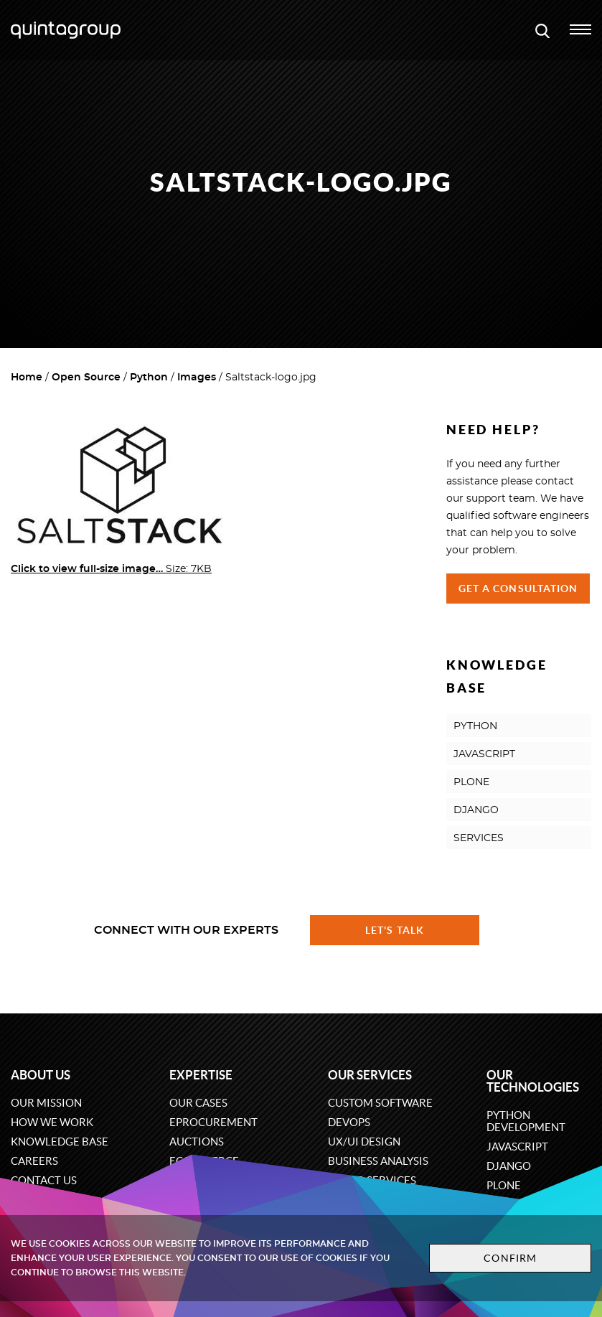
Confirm (510, 1258)
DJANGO (476, 810)
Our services (370, 1075)
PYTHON (475, 726)
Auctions (196, 1141)
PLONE (471, 782)
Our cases (198, 1103)
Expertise (200, 1075)
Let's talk (394, 930)
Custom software (380, 1103)
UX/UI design (364, 1141)
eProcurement (213, 1122)
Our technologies (532, 1081)
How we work (52, 1122)
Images (196, 377)
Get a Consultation (518, 588)
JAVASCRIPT (484, 754)
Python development (525, 1121)
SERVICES (478, 838)
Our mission (46, 1103)
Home (26, 377)
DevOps (349, 1122)
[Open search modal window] (542, 30)
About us (40, 1075)
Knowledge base (59, 1141)
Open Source (86, 377)
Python (149, 377)
